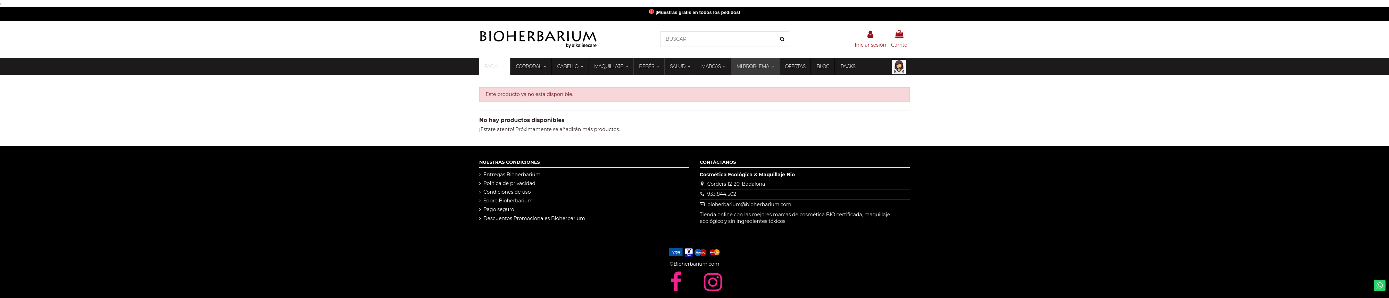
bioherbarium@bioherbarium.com (749, 204)
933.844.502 (721, 194)
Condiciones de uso (507, 192)
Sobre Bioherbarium (508, 201)
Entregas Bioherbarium (512, 174)
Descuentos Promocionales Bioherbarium (534, 218)
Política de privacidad (509, 183)
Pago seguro (498, 209)
